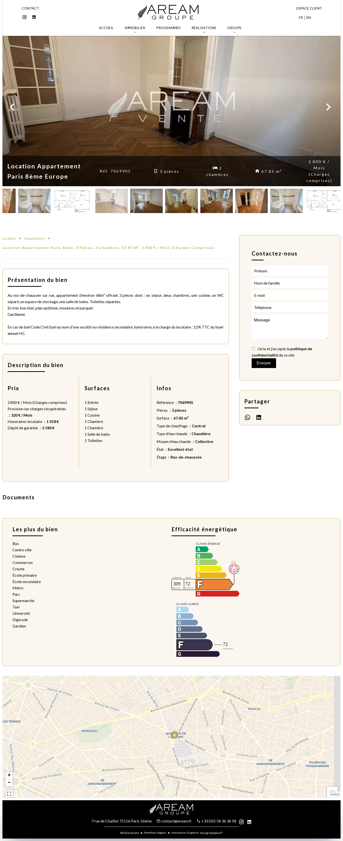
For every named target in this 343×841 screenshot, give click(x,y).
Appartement (34, 238)
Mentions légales (155, 832)
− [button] (9, 783)
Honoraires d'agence (185, 832)
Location (9, 238)
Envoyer (264, 363)
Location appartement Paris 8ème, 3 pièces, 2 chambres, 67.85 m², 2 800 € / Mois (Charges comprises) (108, 248)
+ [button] (9, 775)
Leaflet (334, 794)
